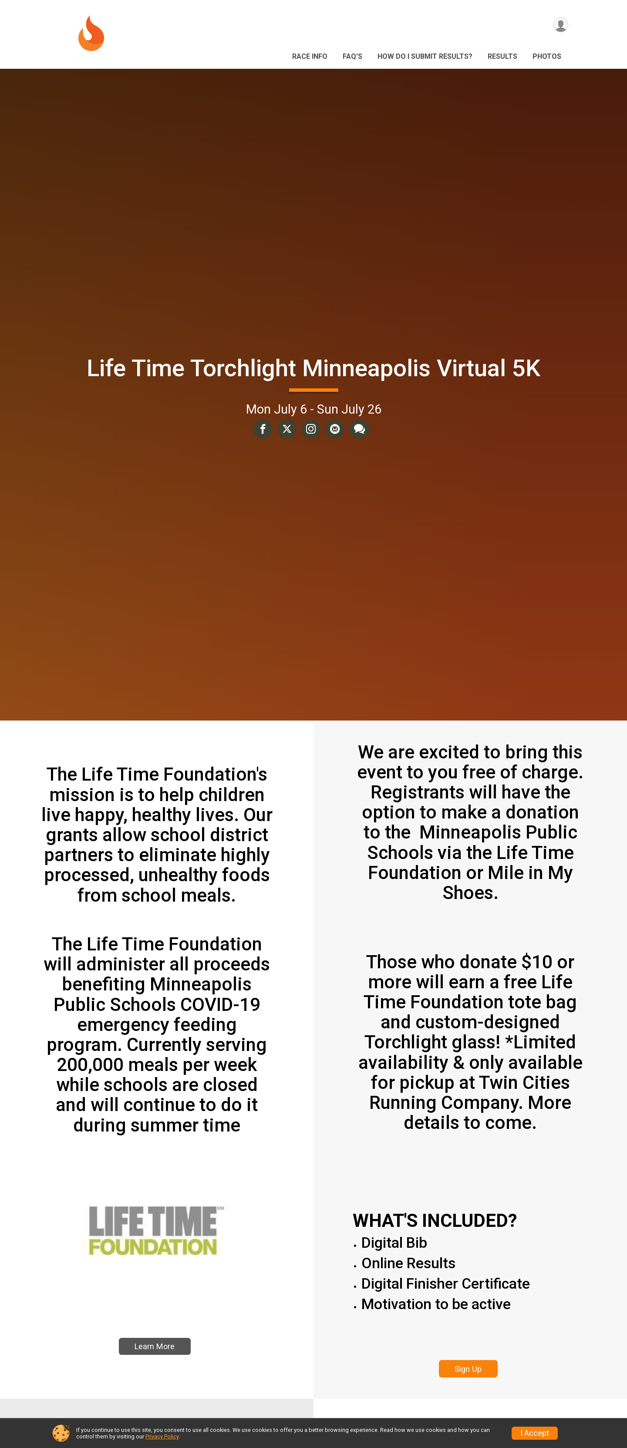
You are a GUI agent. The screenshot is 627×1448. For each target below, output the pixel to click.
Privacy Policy (162, 1436)
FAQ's (352, 56)
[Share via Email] (334, 429)
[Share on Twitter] (287, 429)
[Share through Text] (358, 429)
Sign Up (468, 1369)
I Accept (534, 1433)
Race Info (309, 56)
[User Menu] (560, 25)
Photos (547, 56)
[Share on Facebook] (263, 429)
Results (502, 56)
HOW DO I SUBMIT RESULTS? (425, 56)
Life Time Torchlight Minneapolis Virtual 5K (313, 368)
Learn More (155, 1356)
